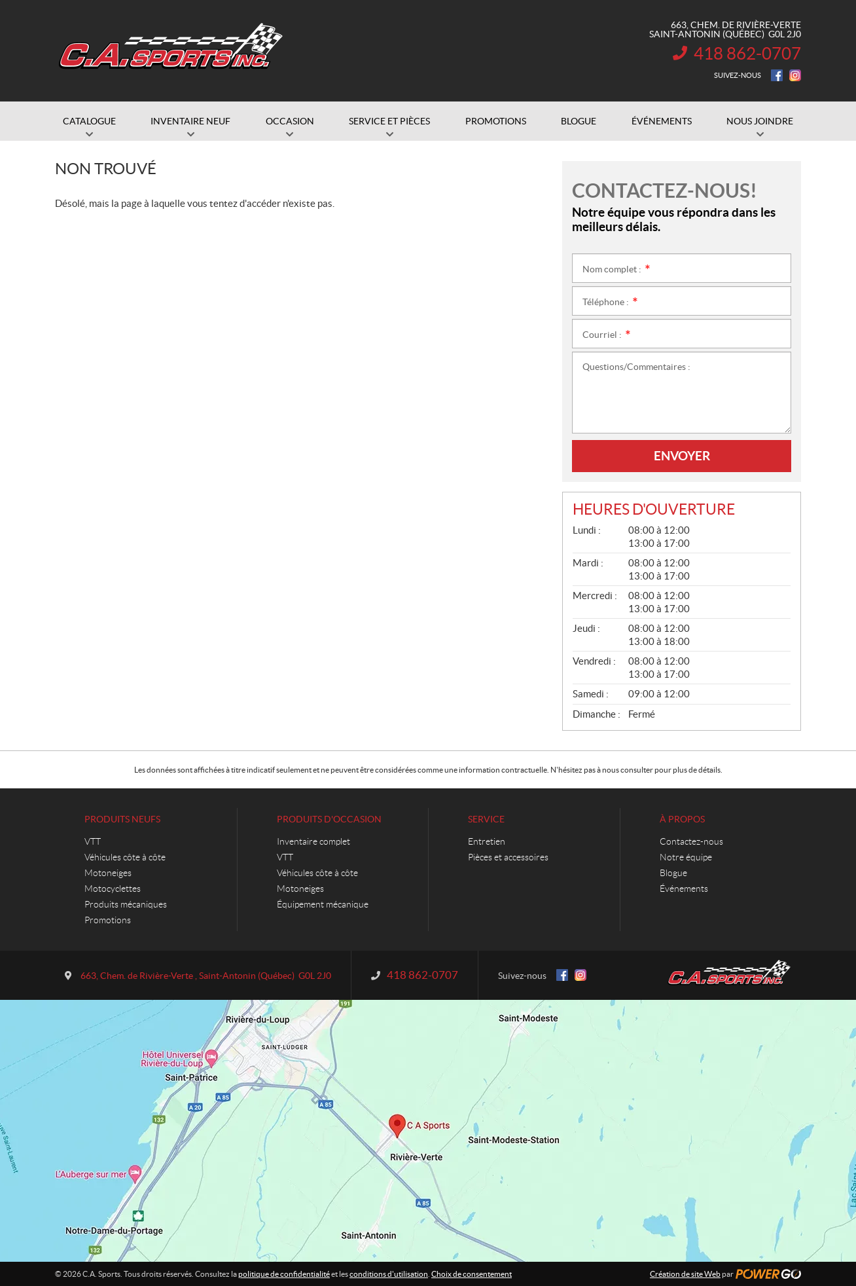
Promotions (107, 920)
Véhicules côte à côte (125, 857)
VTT (92, 841)
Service (486, 819)
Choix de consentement (471, 1274)
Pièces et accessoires (508, 857)
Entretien (486, 841)
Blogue (673, 873)
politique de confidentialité (284, 1274)
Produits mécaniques (125, 904)
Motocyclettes (112, 888)
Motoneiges (108, 873)
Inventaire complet (313, 841)
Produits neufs (122, 819)
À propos (682, 819)
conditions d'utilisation (388, 1274)
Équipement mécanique (322, 904)
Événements (684, 888)
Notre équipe (686, 857)
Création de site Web (685, 1274)
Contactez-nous (691, 841)
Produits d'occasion (329, 819)
